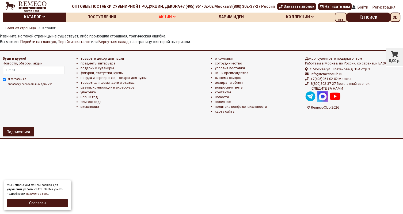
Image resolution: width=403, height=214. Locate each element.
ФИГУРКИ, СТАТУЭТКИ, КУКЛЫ (102, 73)
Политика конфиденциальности (241, 107)
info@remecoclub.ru (326, 74)
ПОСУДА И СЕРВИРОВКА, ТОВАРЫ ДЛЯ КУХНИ (114, 78)
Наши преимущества (231, 73)
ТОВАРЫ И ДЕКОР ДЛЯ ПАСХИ (102, 58)
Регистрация (384, 7)
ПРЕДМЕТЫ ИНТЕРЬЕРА (98, 63)
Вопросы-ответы (229, 87)
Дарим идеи (239, 17)
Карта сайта (224, 111)
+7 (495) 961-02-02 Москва (204, 6)
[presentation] (26, 106)
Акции (173, 17)
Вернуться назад (113, 42)
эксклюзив (90, 107)
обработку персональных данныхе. (30, 84)
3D (395, 17)
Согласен (37, 203)
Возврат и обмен (229, 83)
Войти (363, 7)
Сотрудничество (228, 63)
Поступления (105, 17)
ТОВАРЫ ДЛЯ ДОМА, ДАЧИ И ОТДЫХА (108, 83)
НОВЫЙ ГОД (89, 97)
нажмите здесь (37, 194)
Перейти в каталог (74, 42)
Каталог (35, 17)
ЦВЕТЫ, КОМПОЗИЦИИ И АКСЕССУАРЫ (108, 87)
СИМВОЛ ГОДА (91, 102)
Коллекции (311, 17)
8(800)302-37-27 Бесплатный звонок (340, 84)
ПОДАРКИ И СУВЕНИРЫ (97, 68)
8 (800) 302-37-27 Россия (252, 6)
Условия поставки (230, 68)
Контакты (223, 92)
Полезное (223, 102)
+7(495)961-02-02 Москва (331, 79)
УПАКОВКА (88, 92)
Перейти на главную (38, 42)
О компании (224, 58)
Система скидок (228, 78)
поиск (368, 17)
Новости (222, 97)
